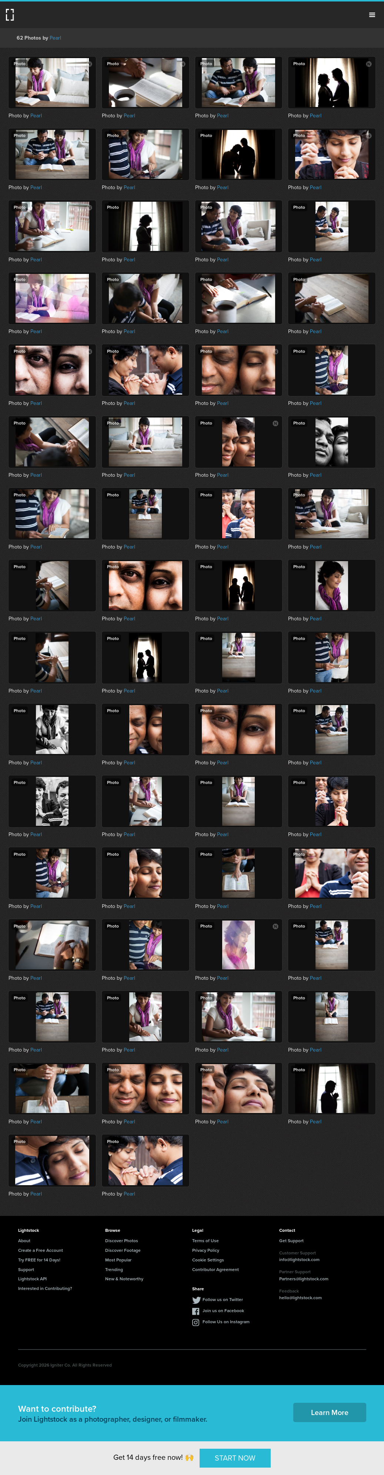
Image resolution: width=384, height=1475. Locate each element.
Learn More (329, 1412)
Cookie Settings (208, 1260)
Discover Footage (123, 1250)
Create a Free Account (40, 1250)
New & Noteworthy (124, 1278)
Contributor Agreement (215, 1269)
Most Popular (118, 1260)
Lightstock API (32, 1278)
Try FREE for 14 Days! (39, 1260)
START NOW (235, 1458)
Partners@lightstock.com (303, 1278)
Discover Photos (121, 1240)
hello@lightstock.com (300, 1297)
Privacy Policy (205, 1250)
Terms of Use (205, 1240)
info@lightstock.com (299, 1259)
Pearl (55, 38)
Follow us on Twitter (223, 1299)
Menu (372, 15)
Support (26, 1269)
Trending (114, 1269)
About (24, 1240)
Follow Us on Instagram (226, 1321)
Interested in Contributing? (45, 1288)
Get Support (291, 1240)
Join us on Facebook (223, 1310)
